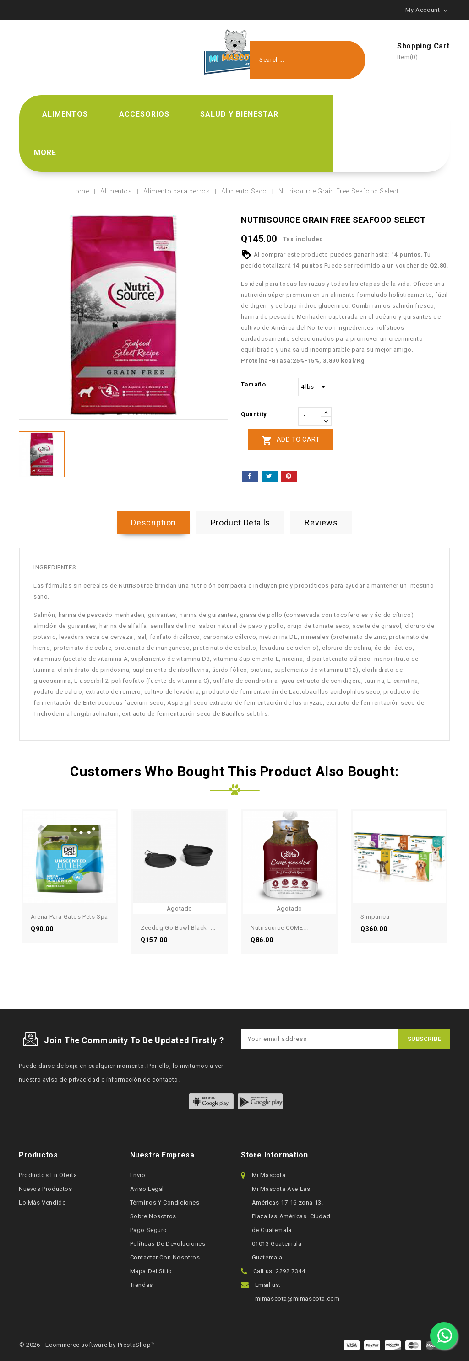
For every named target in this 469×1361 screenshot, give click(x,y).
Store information (274, 1155)
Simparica (374, 916)
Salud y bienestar (239, 114)
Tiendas (141, 1284)
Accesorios (144, 114)
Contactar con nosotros (165, 1257)
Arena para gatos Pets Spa (69, 916)
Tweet (270, 476)
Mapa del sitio (151, 1271)
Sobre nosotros (153, 1216)
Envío (138, 1175)
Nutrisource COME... (279, 927)
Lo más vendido (42, 1202)
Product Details (240, 522)
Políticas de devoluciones (168, 1243)
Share (250, 476)
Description (153, 522)
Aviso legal (147, 1188)
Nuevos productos (45, 1188)
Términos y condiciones (165, 1202)
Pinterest (289, 476)
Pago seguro (149, 1230)
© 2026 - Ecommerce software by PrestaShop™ (87, 1344)
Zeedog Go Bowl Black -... (178, 927)
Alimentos (65, 114)
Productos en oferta (48, 1175)
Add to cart (291, 440)
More (45, 152)
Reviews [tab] (321, 522)
